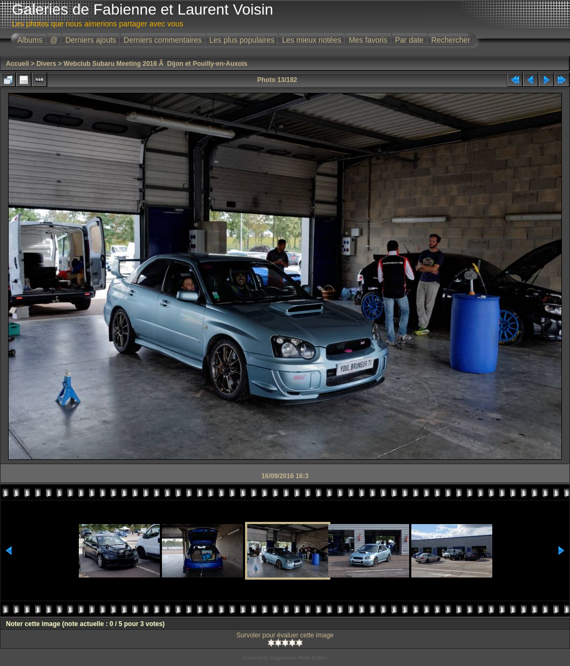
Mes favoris (368, 40)
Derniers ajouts (90, 40)
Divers (46, 63)
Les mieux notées (311, 40)
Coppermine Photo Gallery (298, 658)
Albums (30, 40)
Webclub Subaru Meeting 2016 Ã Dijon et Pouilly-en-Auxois (156, 63)
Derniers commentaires (163, 40)
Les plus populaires (242, 40)
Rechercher (450, 40)
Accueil (17, 63)
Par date (409, 40)
